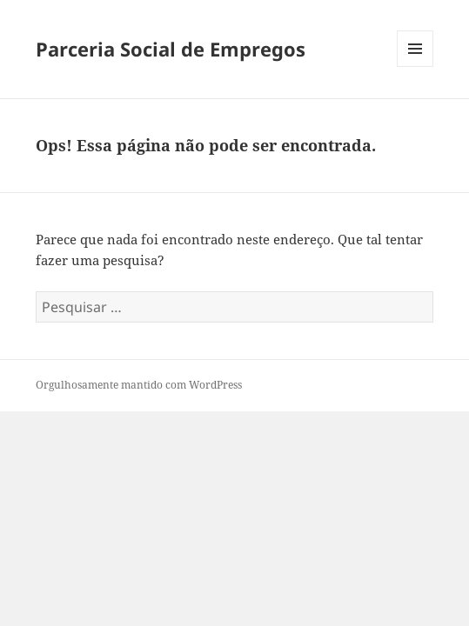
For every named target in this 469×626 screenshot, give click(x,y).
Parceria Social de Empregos (170, 49)
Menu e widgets (415, 66)
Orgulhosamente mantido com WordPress (139, 384)
